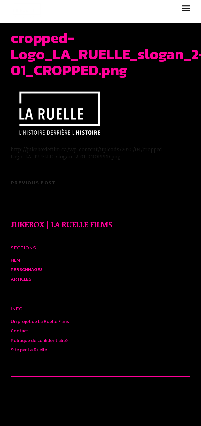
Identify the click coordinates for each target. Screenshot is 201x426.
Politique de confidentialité (39, 340)
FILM (15, 260)
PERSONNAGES (26, 269)
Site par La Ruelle (29, 349)
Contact (19, 330)
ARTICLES (21, 279)
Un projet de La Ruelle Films (40, 321)
